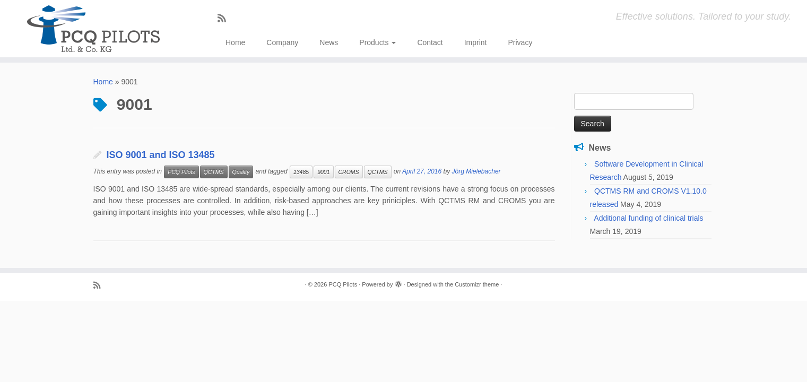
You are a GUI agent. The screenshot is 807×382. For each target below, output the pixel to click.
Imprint (475, 42)
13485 (301, 172)
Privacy (520, 42)
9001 (323, 172)
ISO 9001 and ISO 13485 (161, 155)
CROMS (349, 172)
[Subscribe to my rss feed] (225, 18)
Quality (241, 172)
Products (377, 42)
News (328, 42)
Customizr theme (477, 284)
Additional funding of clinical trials (648, 218)
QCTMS (214, 172)
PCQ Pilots (181, 172)
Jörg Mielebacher (476, 171)
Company (282, 42)
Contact (429, 42)
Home (235, 42)
